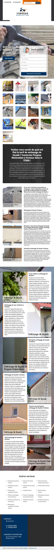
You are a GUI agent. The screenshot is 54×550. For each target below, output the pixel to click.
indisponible (7, 2)
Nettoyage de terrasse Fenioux (43, 496)
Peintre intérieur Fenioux (42, 491)
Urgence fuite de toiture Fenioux (29, 486)
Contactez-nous (32, 548)
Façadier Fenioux (27, 490)
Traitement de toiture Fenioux (28, 500)
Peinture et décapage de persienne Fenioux (28, 496)
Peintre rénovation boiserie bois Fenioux (43, 481)
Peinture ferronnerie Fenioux (28, 481)
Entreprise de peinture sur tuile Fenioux (43, 500)
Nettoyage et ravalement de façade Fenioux (13, 506)
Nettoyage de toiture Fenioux (13, 486)
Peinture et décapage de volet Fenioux (13, 496)
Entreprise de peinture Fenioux (13, 481)
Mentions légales (23, 548)
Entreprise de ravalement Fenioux (13, 491)
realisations (9, 58)
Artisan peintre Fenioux (44, 485)
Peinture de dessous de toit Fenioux (14, 500)
